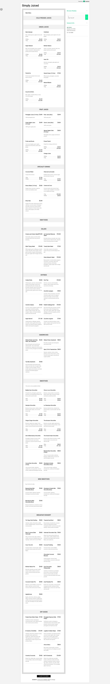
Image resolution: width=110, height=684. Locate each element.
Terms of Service (40, 680)
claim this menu (43, 676)
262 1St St (69, 27)
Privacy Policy (47, 680)
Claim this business (71, 30)
